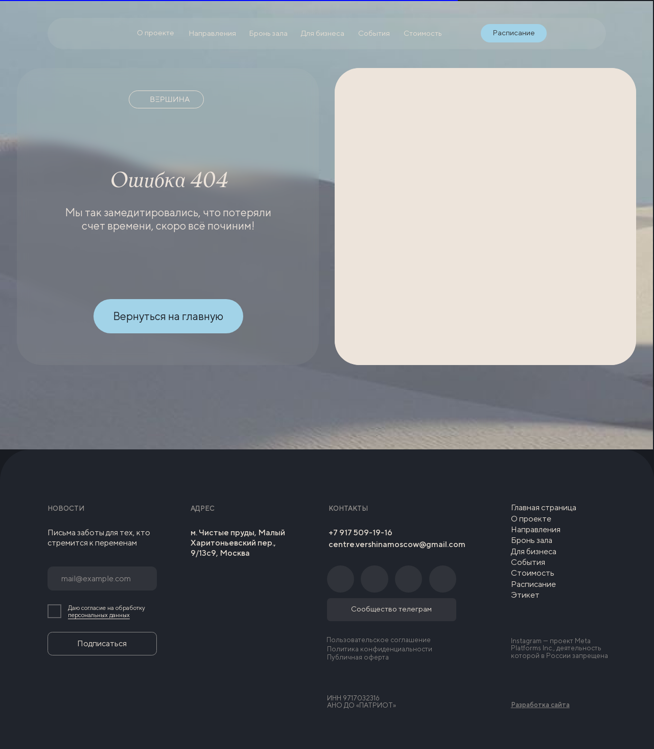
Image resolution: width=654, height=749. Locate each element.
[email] (102, 578)
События (528, 562)
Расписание (533, 584)
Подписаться (102, 643)
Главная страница (543, 507)
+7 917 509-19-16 (360, 532)
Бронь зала (531, 540)
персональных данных (99, 615)
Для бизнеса (533, 551)
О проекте (531, 519)
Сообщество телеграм (391, 608)
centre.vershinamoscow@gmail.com (397, 544)
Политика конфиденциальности (379, 649)
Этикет (525, 595)
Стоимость (532, 573)
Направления (535, 529)
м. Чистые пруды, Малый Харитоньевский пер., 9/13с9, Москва (238, 543)
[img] (561, 33)
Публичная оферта (358, 657)
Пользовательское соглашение (378, 639)
